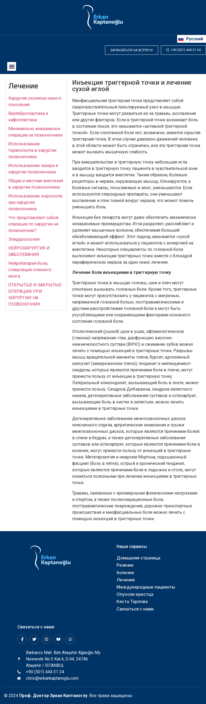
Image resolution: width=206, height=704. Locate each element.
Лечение (23, 85)
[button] (11, 66)
